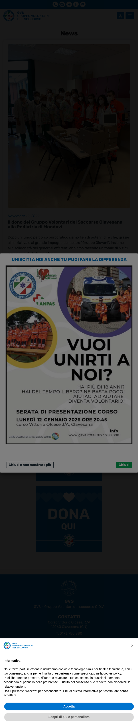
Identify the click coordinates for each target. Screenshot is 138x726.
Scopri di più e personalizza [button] (69, 717)
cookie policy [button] (112, 673)
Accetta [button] (69, 706)
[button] (132, 645)
